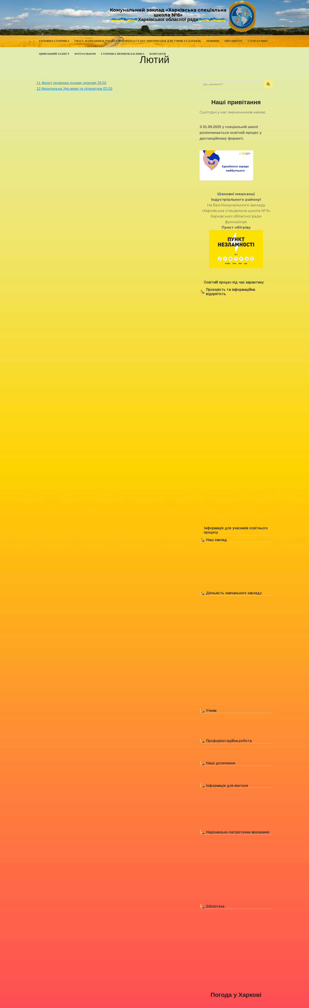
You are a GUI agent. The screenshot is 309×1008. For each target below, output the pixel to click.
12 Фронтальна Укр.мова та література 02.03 (74, 89)
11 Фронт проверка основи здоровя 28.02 (71, 83)
